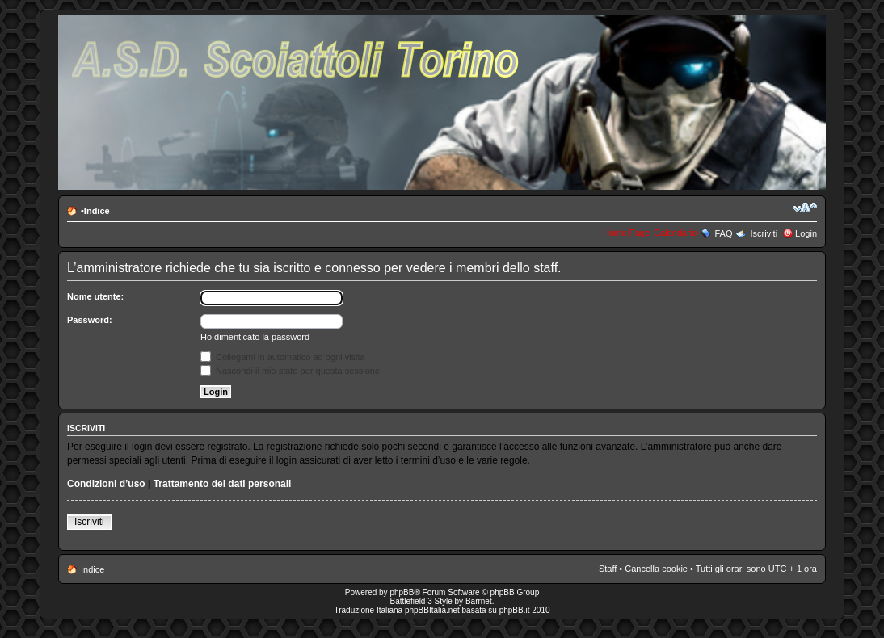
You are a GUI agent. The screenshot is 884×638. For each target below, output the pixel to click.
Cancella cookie (656, 568)
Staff (608, 568)
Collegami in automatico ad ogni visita (282, 357)
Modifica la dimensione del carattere (805, 207)
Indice (97, 211)
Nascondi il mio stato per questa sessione (290, 371)
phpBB (401, 592)
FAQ (723, 233)
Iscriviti (763, 233)
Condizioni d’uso (106, 483)
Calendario (675, 232)
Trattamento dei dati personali (223, 483)
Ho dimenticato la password (254, 337)
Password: (89, 320)
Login (806, 233)
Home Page (626, 232)
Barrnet (478, 601)
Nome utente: (95, 296)
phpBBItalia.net (432, 610)
